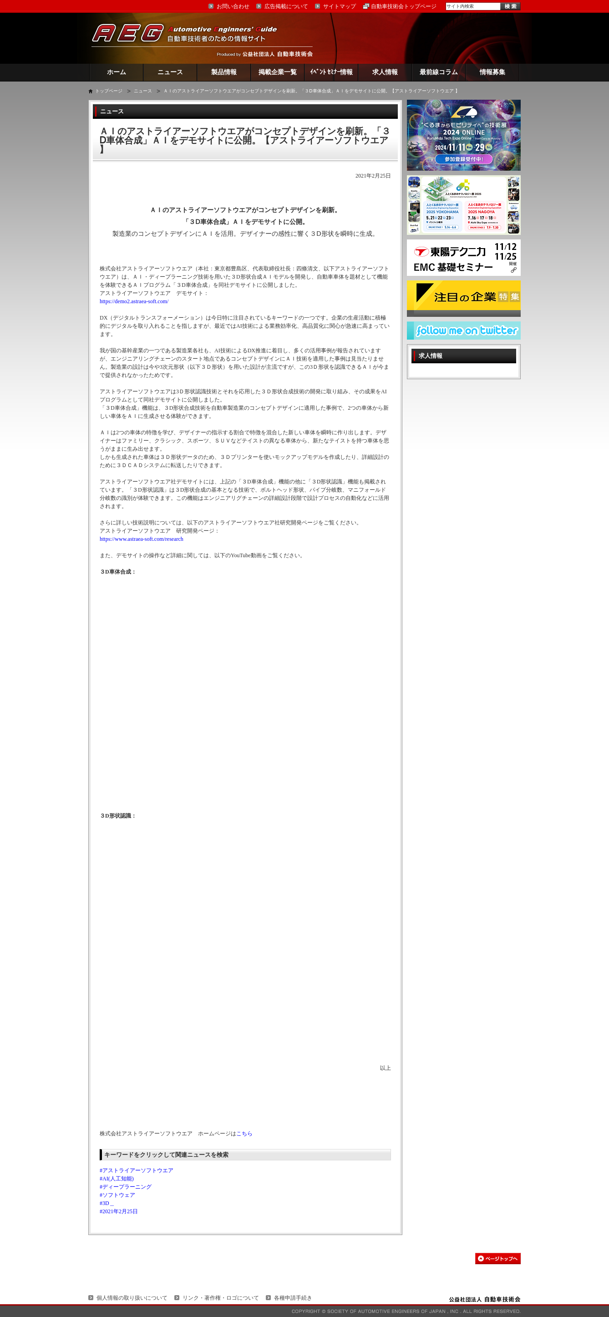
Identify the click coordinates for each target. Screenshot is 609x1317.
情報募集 (492, 72)
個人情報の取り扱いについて (131, 1298)
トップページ (108, 90)
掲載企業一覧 (278, 72)
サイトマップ (339, 6)
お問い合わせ (233, 6)
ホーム (116, 72)
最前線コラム (439, 72)
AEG (190, 38)
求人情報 (385, 72)
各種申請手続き (293, 1298)
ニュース (170, 72)
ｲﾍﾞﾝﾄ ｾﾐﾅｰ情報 (331, 72)
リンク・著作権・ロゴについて (221, 1298)
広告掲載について (286, 6)
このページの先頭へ (498, 1258)
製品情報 (224, 72)
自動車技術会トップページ (403, 6)
